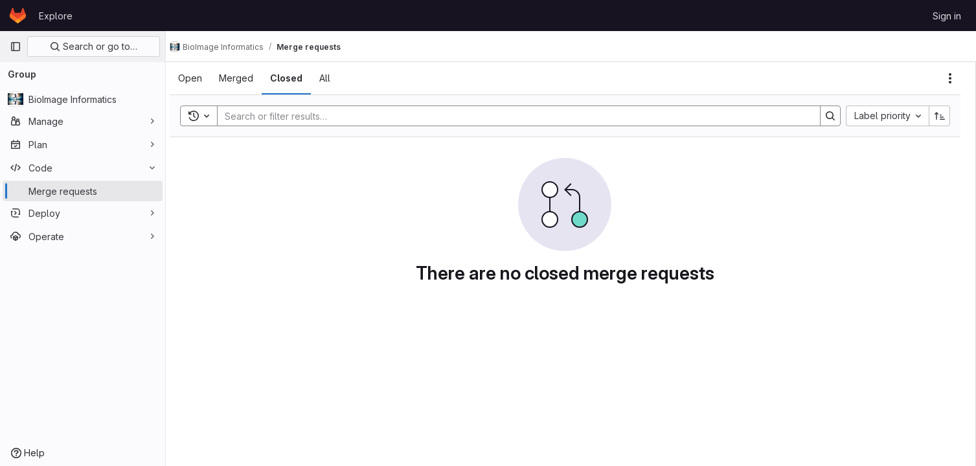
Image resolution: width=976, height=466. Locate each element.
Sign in (947, 15)
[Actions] (950, 78)
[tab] (201, 78)
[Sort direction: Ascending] (939, 115)
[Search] (518, 116)
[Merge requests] (83, 191)
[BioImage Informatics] (83, 99)
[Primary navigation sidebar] (15, 46)
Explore (56, 15)
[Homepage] (17, 15)
